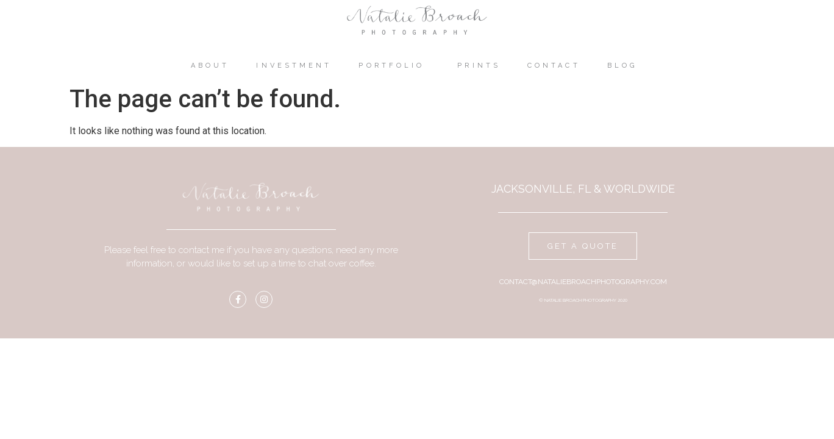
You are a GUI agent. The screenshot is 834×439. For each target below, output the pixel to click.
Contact (553, 66)
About (210, 66)
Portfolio (394, 66)
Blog (625, 66)
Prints (479, 66)
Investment (294, 66)
